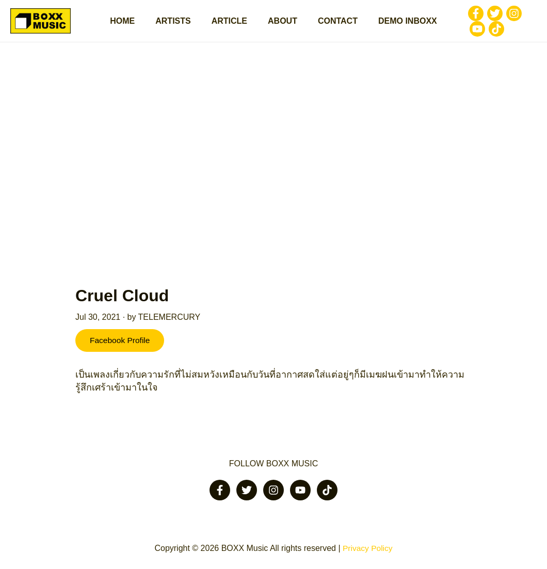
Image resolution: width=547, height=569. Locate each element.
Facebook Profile (122, 346)
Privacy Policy (367, 548)
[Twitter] (482, 16)
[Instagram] (501, 16)
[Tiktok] (465, 31)
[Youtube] (520, 16)
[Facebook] (463, 16)
